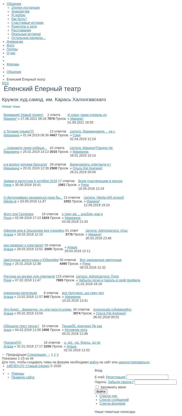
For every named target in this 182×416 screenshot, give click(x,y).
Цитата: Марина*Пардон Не (91, 148)
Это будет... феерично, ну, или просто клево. (38, 309)
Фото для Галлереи (18, 214)
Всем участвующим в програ (100, 181)
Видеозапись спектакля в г (90, 164)
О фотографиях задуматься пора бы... (33, 197)
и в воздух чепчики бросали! (25, 164)
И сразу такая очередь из (87, 115)
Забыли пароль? (121, 382)
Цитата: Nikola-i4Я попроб (104, 197)
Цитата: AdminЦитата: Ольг (107, 230)
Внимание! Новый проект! (23, 115)
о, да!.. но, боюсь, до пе (82, 342)
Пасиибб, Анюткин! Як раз (82, 326)
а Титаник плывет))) (19, 131)
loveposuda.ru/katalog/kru (112, 309)
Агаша (8, 234)
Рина (7, 185)
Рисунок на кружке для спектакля (29, 276)
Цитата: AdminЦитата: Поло (97, 276)
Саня (77, 135)
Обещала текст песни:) (21, 326)
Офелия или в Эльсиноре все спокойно (34, 230)
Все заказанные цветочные (101, 260)
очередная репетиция (20, 293)
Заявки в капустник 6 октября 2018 (30, 181)
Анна (7, 330)
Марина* (10, 118)
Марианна (11, 135)
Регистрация (115, 377)
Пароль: (101, 382)
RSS (5, 83)
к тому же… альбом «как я (82, 214)
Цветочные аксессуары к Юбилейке (31, 260)
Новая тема (11, 106)
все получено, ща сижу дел (83, 293)
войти (94, 362)
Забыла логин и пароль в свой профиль (110, 280)
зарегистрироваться (133, 362)
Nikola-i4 (10, 201)
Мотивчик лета (76, 330)
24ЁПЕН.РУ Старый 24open (28, 366)
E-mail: (100, 377)
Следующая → (38, 354)
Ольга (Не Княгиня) (88, 168)
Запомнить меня (113, 387)
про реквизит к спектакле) (23, 245)
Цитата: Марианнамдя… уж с (92, 131)
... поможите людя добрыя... (25, 148)
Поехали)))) (12, 342)
